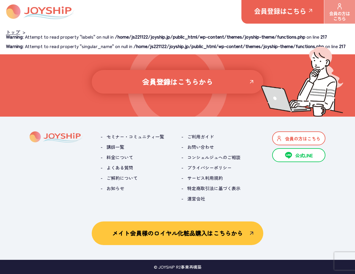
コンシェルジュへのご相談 (214, 157)
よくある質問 (119, 167)
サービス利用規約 (205, 178)
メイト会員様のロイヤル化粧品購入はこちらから (177, 233)
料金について (119, 157)
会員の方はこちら (339, 12)
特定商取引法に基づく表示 (214, 188)
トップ (13, 31)
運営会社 (196, 198)
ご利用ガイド (200, 136)
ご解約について (122, 178)
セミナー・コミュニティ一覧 (135, 136)
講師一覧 (115, 147)
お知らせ (115, 188)
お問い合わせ (200, 147)
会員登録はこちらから (177, 81)
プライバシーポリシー (209, 167)
